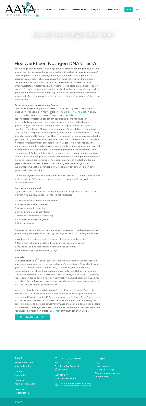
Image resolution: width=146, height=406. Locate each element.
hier (58, 311)
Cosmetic (47, 10)
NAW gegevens (103, 366)
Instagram (63, 369)
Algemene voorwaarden (107, 373)
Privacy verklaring (104, 369)
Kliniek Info (112, 10)
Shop (128, 10)
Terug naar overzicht (32, 317)
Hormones (77, 10)
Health (62, 10)
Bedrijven (95, 10)
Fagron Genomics (76, 112)
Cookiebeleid (102, 376)
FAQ (97, 362)
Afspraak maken (30, 10)
